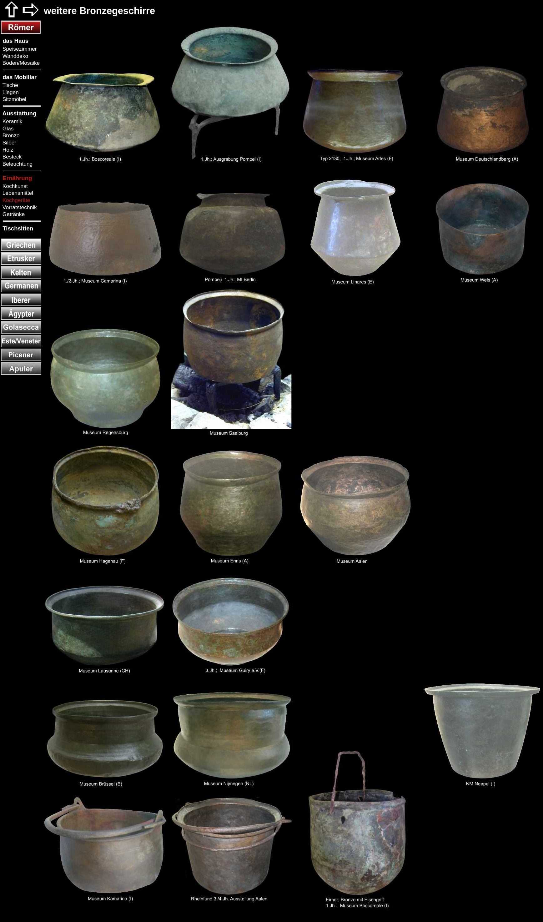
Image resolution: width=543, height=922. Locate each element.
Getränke (13, 214)
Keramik (11, 121)
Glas (7, 128)
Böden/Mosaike (20, 63)
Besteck (11, 157)
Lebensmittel (17, 193)
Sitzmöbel (13, 99)
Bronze (10, 135)
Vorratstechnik (19, 207)
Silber (8, 142)
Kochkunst (14, 186)
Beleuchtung (17, 164)
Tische (9, 85)
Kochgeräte (15, 200)
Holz (7, 150)
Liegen (10, 92)
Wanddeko (14, 56)
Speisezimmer (19, 49)
